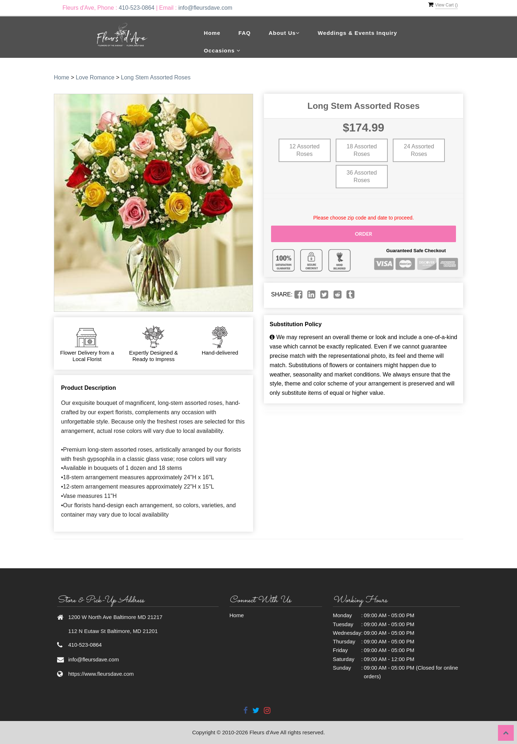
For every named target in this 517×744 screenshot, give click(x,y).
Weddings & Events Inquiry (357, 33)
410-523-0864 (137, 8)
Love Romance (95, 77)
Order (363, 234)
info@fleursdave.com (205, 8)
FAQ (244, 33)
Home (212, 33)
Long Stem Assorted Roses (156, 77)
